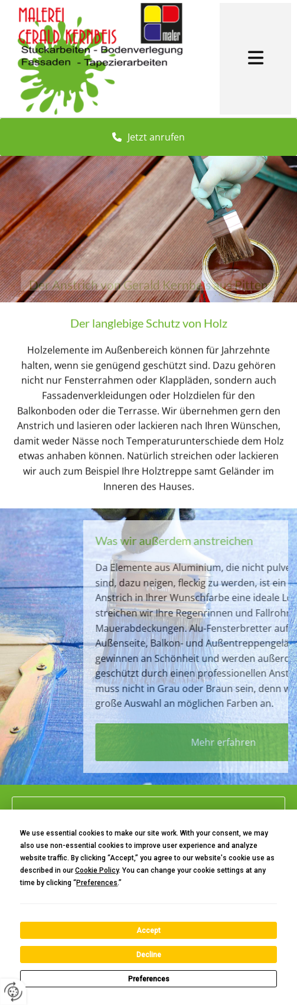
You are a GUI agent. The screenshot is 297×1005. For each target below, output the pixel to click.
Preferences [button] (97, 883)
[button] (255, 59)
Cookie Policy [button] (97, 870)
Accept (148, 930)
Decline (148, 955)
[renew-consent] (13, 991)
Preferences (148, 979)
